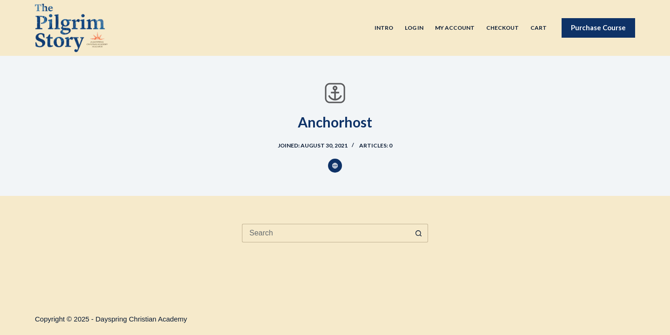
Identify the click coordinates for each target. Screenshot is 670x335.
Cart (538, 27)
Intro (384, 27)
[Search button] (418, 233)
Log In (414, 27)
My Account (455, 27)
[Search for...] (325, 233)
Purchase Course (598, 27)
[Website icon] (335, 166)
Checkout (502, 27)
